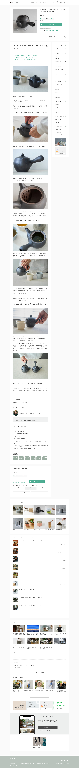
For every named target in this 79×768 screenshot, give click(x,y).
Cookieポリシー (33, 763)
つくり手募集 (30, 761)
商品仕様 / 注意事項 (52, 36)
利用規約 (11, 763)
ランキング (57, 109)
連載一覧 (57, 122)
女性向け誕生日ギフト (59, 84)
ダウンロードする (47, 727)
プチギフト (57, 94)
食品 (56, 74)
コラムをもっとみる (39, 615)
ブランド (57, 112)
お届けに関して (52, 34)
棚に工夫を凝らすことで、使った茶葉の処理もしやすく (26, 59)
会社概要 (46, 763)
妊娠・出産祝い (58, 97)
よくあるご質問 (38, 2)
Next (36, 20)
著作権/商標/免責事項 (13, 765)
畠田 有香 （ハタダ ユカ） (35, 413)
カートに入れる (51, 24)
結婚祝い (57, 92)
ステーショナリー (58, 66)
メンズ (56, 50)
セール (56, 107)
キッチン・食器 (58, 61)
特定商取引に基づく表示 (40, 763)
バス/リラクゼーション (59, 69)
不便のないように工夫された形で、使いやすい (24, 57)
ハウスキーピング (58, 71)
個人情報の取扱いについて (26, 763)
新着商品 (57, 104)
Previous (14, 20)
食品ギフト (57, 89)
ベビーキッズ (57, 77)
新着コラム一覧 (58, 119)
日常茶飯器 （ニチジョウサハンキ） (20, 402)
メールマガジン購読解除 (59, 134)
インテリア (57, 53)
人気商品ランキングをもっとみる (39, 696)
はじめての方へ (32, 2)
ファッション (57, 48)
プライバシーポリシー (16, 763)
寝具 (56, 56)
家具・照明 (57, 58)
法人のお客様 (25, 761)
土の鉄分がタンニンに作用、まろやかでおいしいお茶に (26, 55)
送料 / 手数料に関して (44, 34)
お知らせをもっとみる (39, 672)
